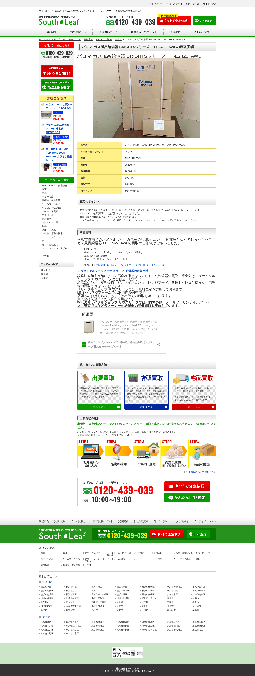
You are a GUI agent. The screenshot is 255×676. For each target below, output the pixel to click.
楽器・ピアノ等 (50, 222)
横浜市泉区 (122, 586)
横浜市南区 (46, 586)
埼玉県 (44, 277)
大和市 (94, 610)
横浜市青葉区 (47, 594)
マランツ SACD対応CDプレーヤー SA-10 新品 (59, 106)
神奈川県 (46, 270)
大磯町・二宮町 (98, 602)
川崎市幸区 (172, 594)
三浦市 (145, 610)
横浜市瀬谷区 (123, 590)
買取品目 (175, 31)
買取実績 (123, 521)
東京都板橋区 (198, 625)
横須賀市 (70, 610)
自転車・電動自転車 (52, 233)
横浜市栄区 (96, 590)
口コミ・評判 (161, 521)
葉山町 (195, 610)
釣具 (44, 226)
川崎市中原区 (72, 598)
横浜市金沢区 (198, 586)
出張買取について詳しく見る (201, 472)
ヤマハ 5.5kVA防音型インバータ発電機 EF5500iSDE (59, 128)
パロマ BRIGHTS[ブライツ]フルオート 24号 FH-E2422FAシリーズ (130, 265)
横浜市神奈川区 (174, 586)
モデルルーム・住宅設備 (54, 185)
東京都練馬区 (148, 622)
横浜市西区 (71, 594)
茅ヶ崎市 (196, 606)
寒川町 (145, 606)
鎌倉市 (195, 602)
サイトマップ (209, 3)
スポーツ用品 (49, 230)
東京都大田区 (97, 625)
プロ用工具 (47, 215)
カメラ (45, 241)
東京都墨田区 (123, 629)
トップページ (158, 3)
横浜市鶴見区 (173, 590)
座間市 (120, 606)
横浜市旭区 (96, 586)
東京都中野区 (47, 633)
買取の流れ (60, 521)
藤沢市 (44, 610)
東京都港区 (197, 629)
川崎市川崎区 (123, 598)
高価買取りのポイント (144, 31)
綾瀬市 (195, 598)
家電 (44, 189)
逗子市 (170, 606)
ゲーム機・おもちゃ (52, 204)
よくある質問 (175, 3)
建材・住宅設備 (50, 244)
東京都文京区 (173, 622)
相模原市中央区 (73, 606)
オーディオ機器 (50, 211)
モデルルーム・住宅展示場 (116, 554)
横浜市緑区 (122, 594)
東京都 (44, 273)
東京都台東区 (97, 622)
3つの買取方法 (77, 31)
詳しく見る (99, 406)
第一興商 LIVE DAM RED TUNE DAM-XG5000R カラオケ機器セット (59, 155)
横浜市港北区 (72, 590)
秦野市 (120, 610)
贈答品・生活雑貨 (51, 200)
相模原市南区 (47, 606)
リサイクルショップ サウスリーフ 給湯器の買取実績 (114, 270)
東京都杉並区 (97, 629)
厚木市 (170, 598)
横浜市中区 (71, 586)
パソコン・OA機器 (51, 207)
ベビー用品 (47, 196)
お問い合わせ (192, 3)
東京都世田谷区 (149, 629)
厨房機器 (46, 218)
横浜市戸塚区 (198, 590)
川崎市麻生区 (148, 594)
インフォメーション (205, 521)
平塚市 (170, 602)
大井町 (120, 602)
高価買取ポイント (103, 521)
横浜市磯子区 (148, 586)
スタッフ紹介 (181, 521)
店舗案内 (50, 31)
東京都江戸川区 (73, 625)
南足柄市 (171, 610)
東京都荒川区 (173, 625)
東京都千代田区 (174, 629)
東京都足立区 (148, 625)
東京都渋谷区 (72, 629)
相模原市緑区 (97, 606)
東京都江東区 (198, 622)
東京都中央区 (47, 625)
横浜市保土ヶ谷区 (99, 594)
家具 (44, 193)
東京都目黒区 (123, 622)
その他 (45, 255)
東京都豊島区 (72, 622)
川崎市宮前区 (97, 598)
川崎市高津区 (198, 594)
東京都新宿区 (72, 633)
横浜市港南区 (47, 590)
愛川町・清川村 (149, 598)
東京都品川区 (47, 629)
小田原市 (146, 602)
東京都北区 (46, 622)
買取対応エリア (108, 31)
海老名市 (70, 602)
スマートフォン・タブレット (94, 560)
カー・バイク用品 (51, 237)
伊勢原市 (45, 602)
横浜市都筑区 (148, 590)
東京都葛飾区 (123, 625)
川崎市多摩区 (47, 598)
